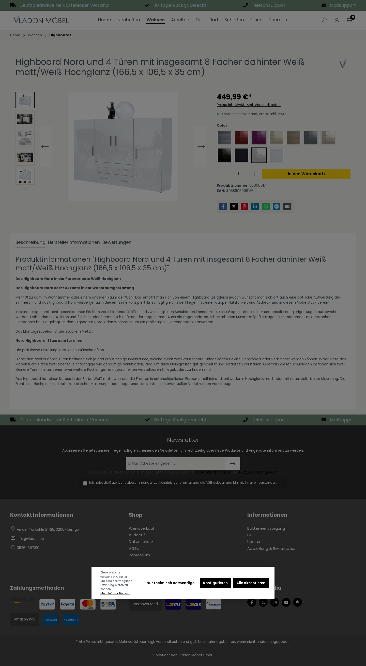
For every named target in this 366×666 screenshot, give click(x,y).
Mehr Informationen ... (115, 593)
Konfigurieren (215, 583)
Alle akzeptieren (250, 583)
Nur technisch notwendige (170, 583)
